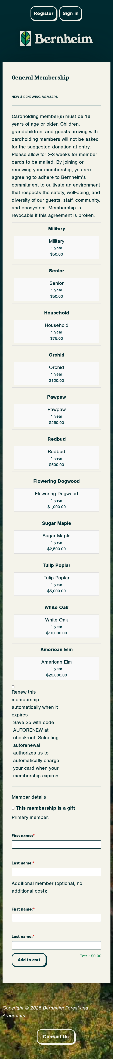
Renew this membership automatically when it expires (35, 703)
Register (43, 13)
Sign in (71, 13)
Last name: (22, 863)
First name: (22, 835)
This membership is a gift (45, 808)
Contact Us (56, 1036)
